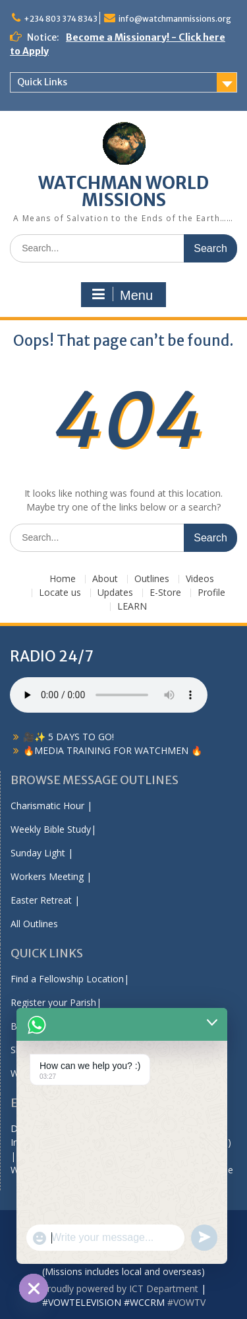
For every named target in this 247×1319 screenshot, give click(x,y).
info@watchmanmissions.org (175, 19)
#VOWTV (186, 1302)
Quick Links (42, 82)
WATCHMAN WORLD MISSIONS (123, 191)
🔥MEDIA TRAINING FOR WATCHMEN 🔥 (112, 750)
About (105, 579)
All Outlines (34, 923)
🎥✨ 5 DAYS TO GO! (68, 736)
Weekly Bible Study (51, 829)
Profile (211, 593)
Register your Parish (53, 1002)
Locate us (60, 593)
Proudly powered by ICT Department (119, 1288)
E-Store (165, 593)
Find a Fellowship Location (67, 979)
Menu (122, 295)
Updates (115, 593)
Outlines (151, 579)
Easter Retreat (41, 900)
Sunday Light (38, 853)
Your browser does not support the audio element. (108, 695)
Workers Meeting (47, 876)
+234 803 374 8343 (60, 19)
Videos (200, 579)
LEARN (132, 606)
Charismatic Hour (47, 805)
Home (62, 579)
